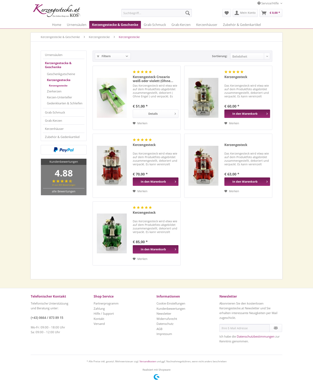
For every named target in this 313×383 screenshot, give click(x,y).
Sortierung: (219, 56)
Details (162, 113)
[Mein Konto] (245, 13)
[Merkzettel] (226, 13)
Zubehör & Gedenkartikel (62, 137)
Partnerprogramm (106, 303)
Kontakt (99, 319)
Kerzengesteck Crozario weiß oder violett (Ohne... (153, 79)
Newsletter (163, 313)
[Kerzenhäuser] (206, 24)
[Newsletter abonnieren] (275, 328)
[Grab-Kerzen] (181, 24)
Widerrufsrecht (166, 319)
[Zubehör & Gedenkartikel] (242, 24)
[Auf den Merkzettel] (140, 123)
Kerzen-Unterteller (59, 97)
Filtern (104, 56)
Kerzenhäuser (54, 129)
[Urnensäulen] (76, 24)
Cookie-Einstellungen (170, 303)
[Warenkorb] (271, 13)
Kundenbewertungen (170, 309)
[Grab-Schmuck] (155, 24)
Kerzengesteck (235, 77)
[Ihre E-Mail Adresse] (244, 328)
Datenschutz (164, 324)
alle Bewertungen (63, 191)
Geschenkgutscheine (61, 74)
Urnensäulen (53, 55)
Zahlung (99, 309)
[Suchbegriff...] (156, 13)
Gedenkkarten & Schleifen (64, 103)
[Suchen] (187, 13)
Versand (99, 324)
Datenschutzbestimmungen (255, 336)
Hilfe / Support (104, 313)
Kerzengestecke (58, 80)
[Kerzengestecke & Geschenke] (115, 24)
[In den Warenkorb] (247, 114)
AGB (159, 329)
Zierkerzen (54, 91)
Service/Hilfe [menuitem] (268, 3)
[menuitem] (146, 13)
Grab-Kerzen (53, 120)
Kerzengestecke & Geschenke (58, 65)
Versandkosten (148, 361)
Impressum (164, 334)
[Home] (56, 24)
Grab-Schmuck (55, 112)
